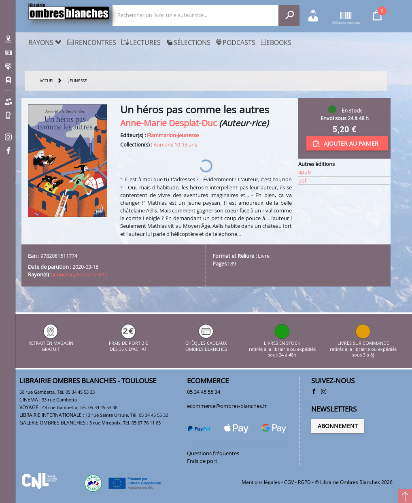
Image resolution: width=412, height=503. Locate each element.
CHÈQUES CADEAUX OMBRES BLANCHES (206, 343)
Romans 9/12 (92, 274)
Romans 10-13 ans (175, 144)
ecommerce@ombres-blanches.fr (227, 406)
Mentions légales (261, 482)
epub (304, 171)
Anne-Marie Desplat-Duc (168, 123)
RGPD (304, 482)
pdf (302, 180)
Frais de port (202, 461)
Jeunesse (63, 274)
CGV (289, 482)
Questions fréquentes (213, 453)
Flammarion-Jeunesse (173, 135)
